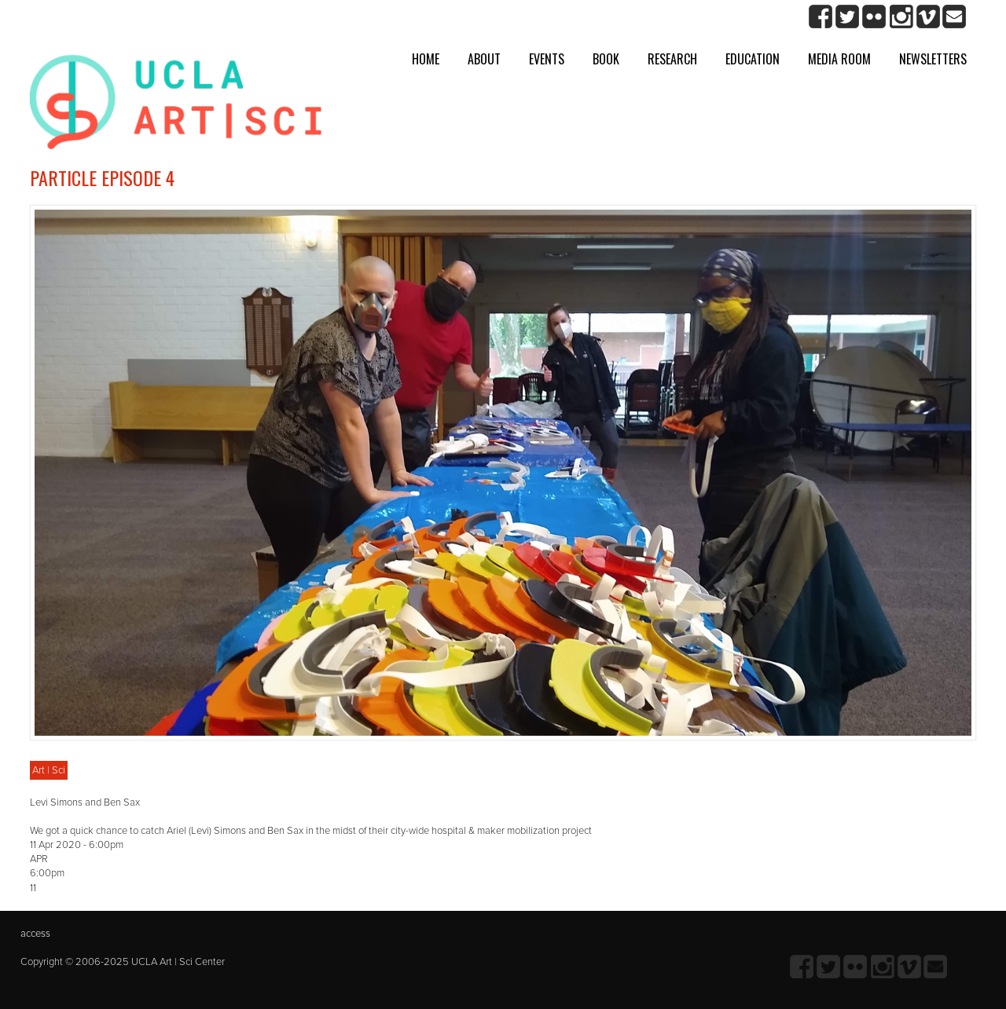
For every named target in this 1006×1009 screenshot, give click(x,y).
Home (425, 58)
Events (546, 58)
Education (752, 58)
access (35, 933)
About (484, 58)
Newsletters (933, 58)
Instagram (901, 17)
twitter (847, 17)
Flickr (874, 17)
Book (606, 58)
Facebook (821, 17)
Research (672, 58)
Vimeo (928, 17)
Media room (839, 58)
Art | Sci (48, 770)
